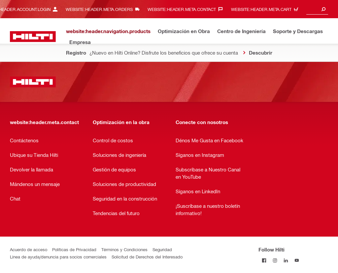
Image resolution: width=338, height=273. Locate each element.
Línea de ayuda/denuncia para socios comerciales (58, 256)
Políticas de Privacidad (74, 249)
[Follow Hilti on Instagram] (274, 260)
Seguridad (162, 249)
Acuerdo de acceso (28, 249)
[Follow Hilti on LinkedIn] (285, 260)
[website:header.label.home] (33, 36)
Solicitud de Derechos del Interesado (147, 256)
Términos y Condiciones (124, 249)
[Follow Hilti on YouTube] (296, 260)
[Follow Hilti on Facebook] (263, 260)
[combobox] (317, 9)
